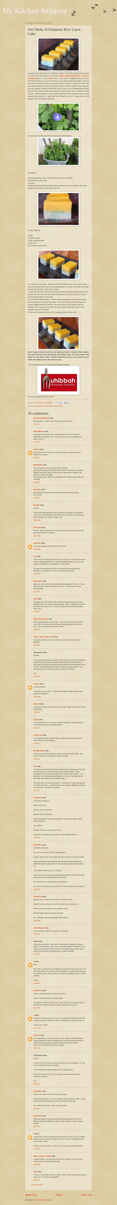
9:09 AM (36, 458)
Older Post (86, 1195)
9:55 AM (36, 838)
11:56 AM (36, 549)
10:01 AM (36, 889)
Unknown (37, 543)
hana (35, 599)
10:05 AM (36, 520)
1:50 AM (36, 743)
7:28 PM (36, 645)
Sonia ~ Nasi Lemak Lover (43, 637)
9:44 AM (36, 482)
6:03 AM (36, 1180)
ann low (36, 449)
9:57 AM (36, 498)
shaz (35, 1172)
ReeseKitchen (38, 431)
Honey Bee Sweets (40, 619)
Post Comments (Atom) (43, 1200)
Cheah (35, 719)
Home (59, 1195)
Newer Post (31, 1195)
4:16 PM (36, 1126)
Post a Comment (37, 1185)
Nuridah (36, 505)
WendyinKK (38, 465)
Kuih (56, 406)
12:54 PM (36, 574)
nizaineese (37, 1116)
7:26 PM (36, 630)
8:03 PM (36, 1008)
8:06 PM (36, 676)
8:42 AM (36, 442)
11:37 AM (36, 536)
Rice (60, 406)
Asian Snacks (49, 406)
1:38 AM (36, 728)
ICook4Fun (37, 798)
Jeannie (36, 704)
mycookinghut (39, 928)
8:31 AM (36, 424)
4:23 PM (36, 954)
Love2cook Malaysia (41, 418)
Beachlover (37, 581)
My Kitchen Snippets (35, 11)
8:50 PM (36, 1084)
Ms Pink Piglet (38, 751)
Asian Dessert (38, 406)
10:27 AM (36, 1028)
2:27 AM (36, 790)
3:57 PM (36, 1048)
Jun (34, 556)
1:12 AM (36, 712)
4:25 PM (36, 983)
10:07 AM (36, 1164)
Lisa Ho (36, 684)
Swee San (37, 527)
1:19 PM (36, 592)
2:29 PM (36, 934)
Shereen (36, 1035)
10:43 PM (36, 697)
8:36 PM (36, 1109)
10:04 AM (36, 921)
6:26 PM (36, 612)
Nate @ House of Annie (42, 1156)
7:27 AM (36, 1149)
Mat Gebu (37, 489)
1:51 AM (36, 759)
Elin (34, 766)
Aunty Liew (37, 735)
